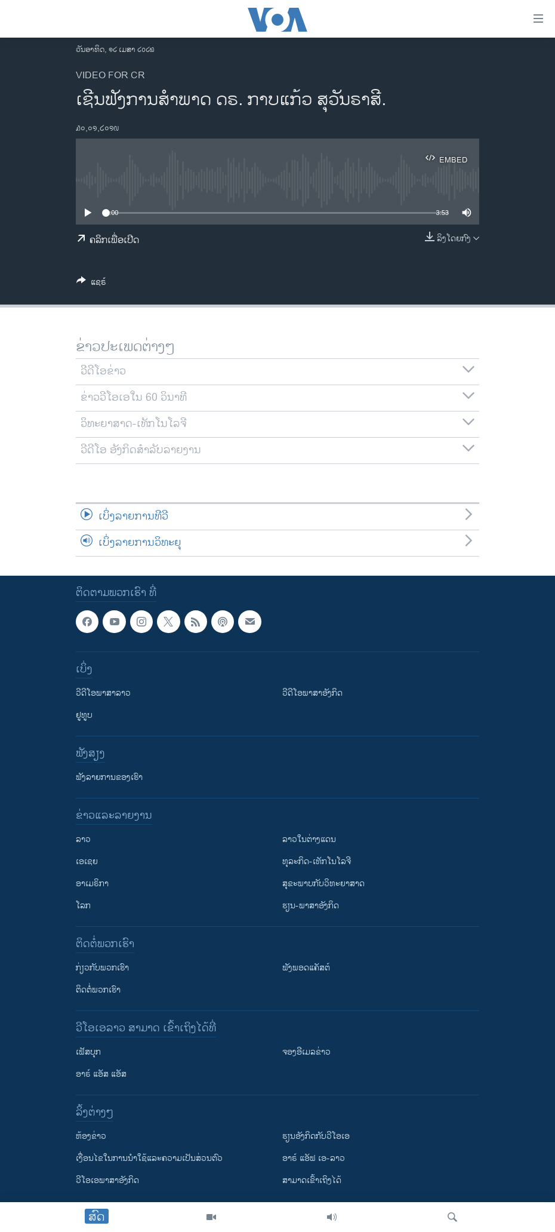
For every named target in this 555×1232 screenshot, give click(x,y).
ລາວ (83, 839)
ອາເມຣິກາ (92, 883)
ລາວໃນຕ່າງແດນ (309, 839)
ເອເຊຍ (87, 861)
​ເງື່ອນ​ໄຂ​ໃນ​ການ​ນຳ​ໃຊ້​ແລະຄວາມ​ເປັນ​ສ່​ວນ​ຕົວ (149, 1158)
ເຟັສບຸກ (88, 1052)
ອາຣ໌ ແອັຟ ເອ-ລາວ (313, 1158)
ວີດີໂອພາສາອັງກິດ (312, 693)
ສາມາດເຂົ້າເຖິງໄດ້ (311, 1180)
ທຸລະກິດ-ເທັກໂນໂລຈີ (316, 861)
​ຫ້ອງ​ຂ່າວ (91, 1136)
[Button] (91, 284)
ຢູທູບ (84, 715)
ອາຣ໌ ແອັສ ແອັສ (101, 1074)
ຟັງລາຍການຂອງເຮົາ (109, 777)
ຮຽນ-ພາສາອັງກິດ (310, 905)
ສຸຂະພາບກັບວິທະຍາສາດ (323, 883)
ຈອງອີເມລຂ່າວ (306, 1052)
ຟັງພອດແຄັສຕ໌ (306, 967)
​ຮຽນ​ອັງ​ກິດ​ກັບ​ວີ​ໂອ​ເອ (316, 1136)
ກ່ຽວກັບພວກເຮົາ (102, 967)
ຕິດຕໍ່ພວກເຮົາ (98, 990)
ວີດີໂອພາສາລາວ (103, 693)
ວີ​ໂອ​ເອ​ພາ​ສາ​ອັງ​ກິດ (107, 1180)
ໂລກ (83, 905)
